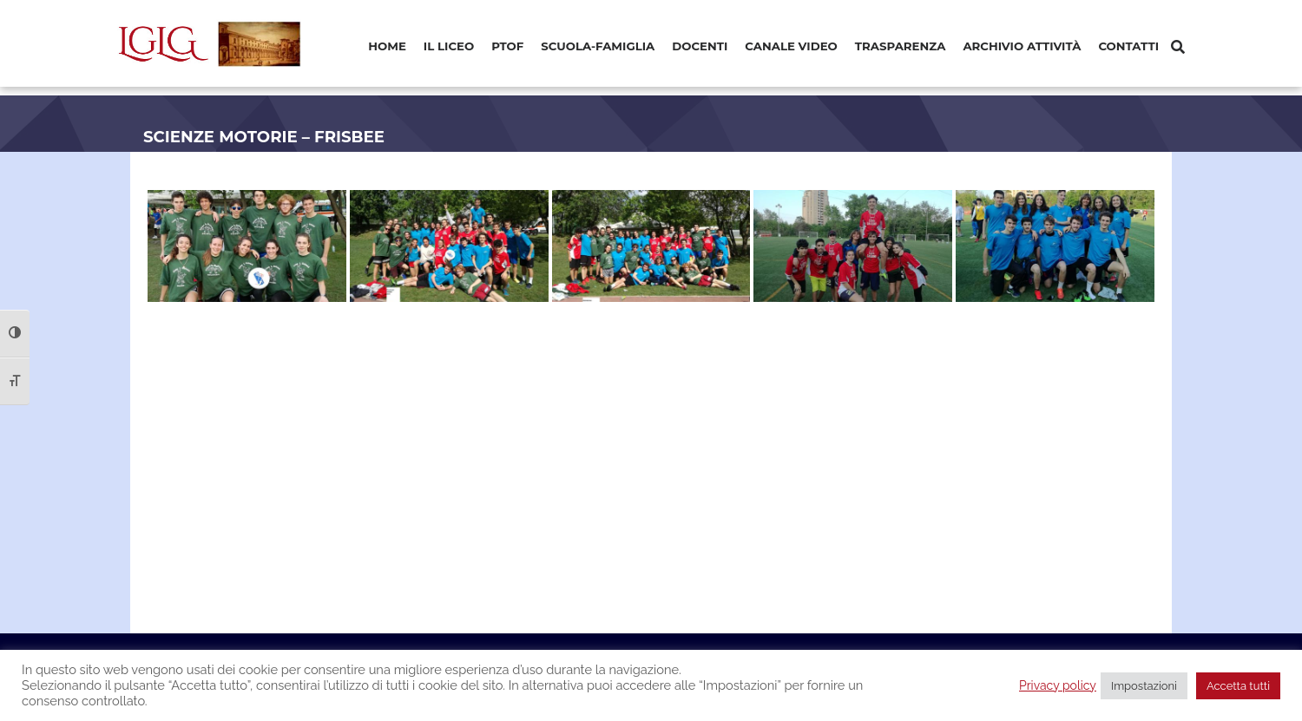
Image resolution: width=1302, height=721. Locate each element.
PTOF (507, 46)
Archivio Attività (1022, 46)
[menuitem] (387, 47)
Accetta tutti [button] (1238, 685)
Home (387, 46)
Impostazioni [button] (1144, 685)
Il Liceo (449, 46)
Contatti (1128, 46)
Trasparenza (900, 46)
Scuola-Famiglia (597, 46)
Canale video (791, 46)
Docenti (699, 46)
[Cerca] (1178, 47)
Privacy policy (1057, 685)
